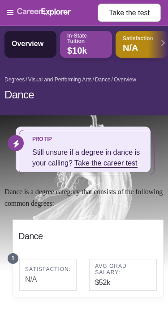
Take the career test (106, 163)
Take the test (129, 13)
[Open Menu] (52, 13)
